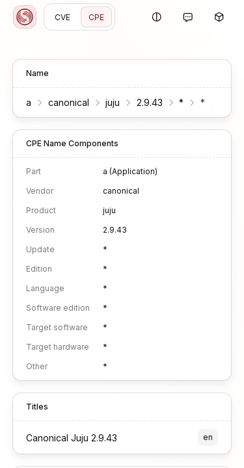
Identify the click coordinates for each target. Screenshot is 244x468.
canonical (68, 102)
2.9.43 (150, 102)
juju (112, 102)
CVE (62, 17)
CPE (96, 17)
